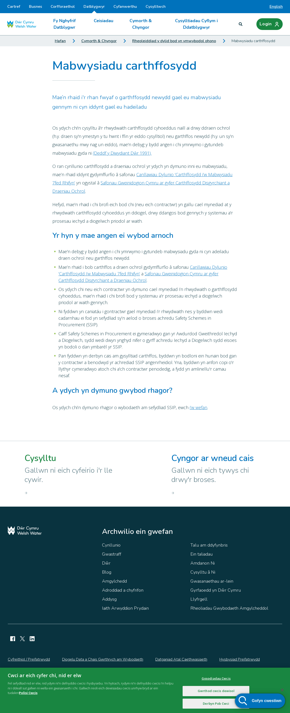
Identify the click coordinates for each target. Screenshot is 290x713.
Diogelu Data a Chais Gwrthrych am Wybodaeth (102, 659)
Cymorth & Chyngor (141, 24)
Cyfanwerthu (125, 6)
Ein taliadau (201, 554)
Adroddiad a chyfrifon (122, 590)
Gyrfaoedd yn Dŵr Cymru (215, 590)
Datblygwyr (94, 8)
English (276, 6)
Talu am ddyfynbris (209, 545)
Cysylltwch (156, 6)
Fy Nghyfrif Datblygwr (64, 24)
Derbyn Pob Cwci (216, 706)
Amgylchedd (114, 581)
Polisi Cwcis (28, 696)
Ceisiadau (103, 21)
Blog (106, 572)
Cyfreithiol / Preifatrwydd (29, 659)
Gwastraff (111, 554)
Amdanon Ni (202, 563)
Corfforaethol (63, 6)
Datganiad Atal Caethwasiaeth (181, 659)
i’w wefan (198, 407)
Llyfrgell (198, 599)
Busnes (35, 6)
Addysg (109, 599)
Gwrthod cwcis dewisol (216, 694)
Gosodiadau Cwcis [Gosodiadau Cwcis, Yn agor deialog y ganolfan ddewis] (216, 681)
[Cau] (282, 693)
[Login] (269, 24)
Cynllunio (111, 545)
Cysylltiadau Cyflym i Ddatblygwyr (196, 24)
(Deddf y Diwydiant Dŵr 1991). (122, 153)
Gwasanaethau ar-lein (211, 581)
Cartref (13, 6)
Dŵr (106, 563)
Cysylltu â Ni (202, 572)
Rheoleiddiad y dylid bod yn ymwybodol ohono (174, 41)
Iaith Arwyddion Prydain (125, 608)
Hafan (60, 41)
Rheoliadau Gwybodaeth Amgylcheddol (229, 608)
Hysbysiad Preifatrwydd (239, 659)
